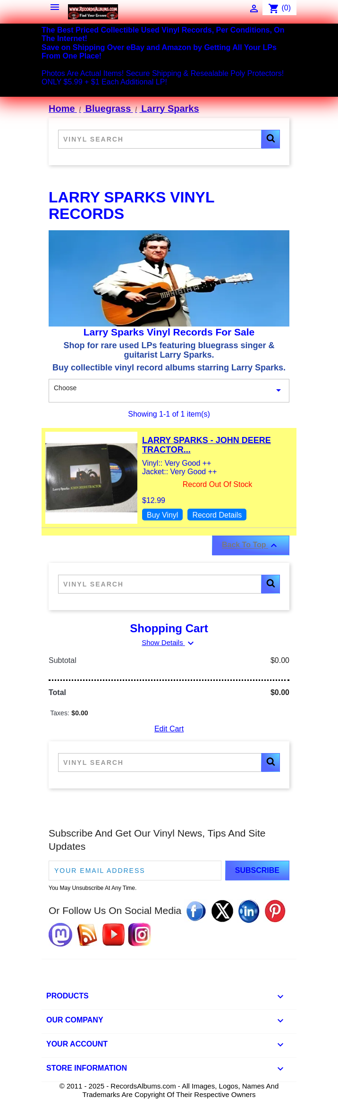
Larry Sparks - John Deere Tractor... (206, 445)
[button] (270, 139)
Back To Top (250, 545)
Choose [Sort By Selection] (169, 390)
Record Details (217, 515)
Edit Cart (169, 729)
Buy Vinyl (162, 515)
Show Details (169, 642)
